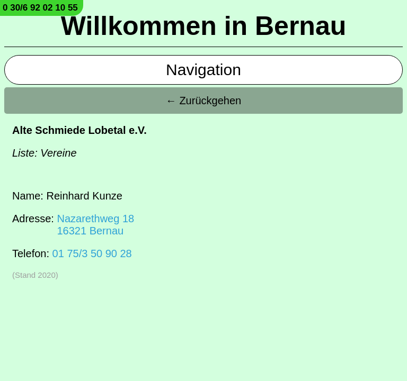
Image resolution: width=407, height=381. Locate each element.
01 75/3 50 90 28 (92, 253)
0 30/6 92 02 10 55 (40, 8)
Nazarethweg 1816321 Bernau (95, 225)
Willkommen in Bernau (204, 26)
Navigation (203, 69)
